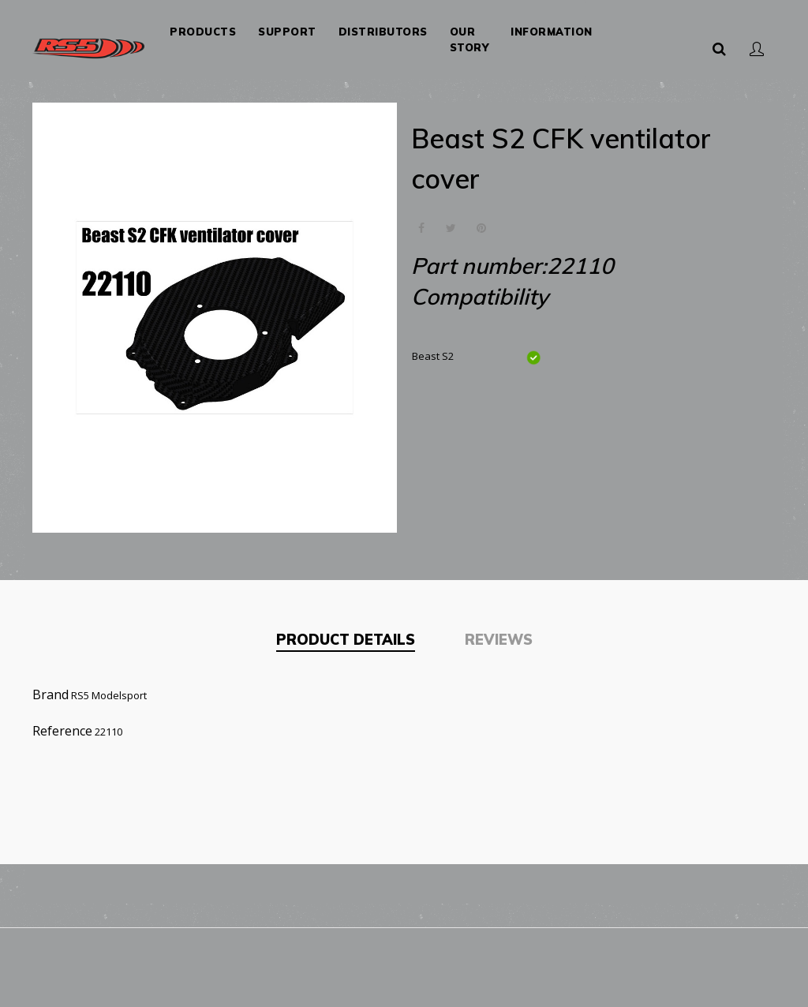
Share (421, 228)
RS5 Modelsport (109, 695)
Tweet (451, 228)
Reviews (499, 640)
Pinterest (481, 228)
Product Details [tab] (345, 640)
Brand (50, 694)
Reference (62, 730)
